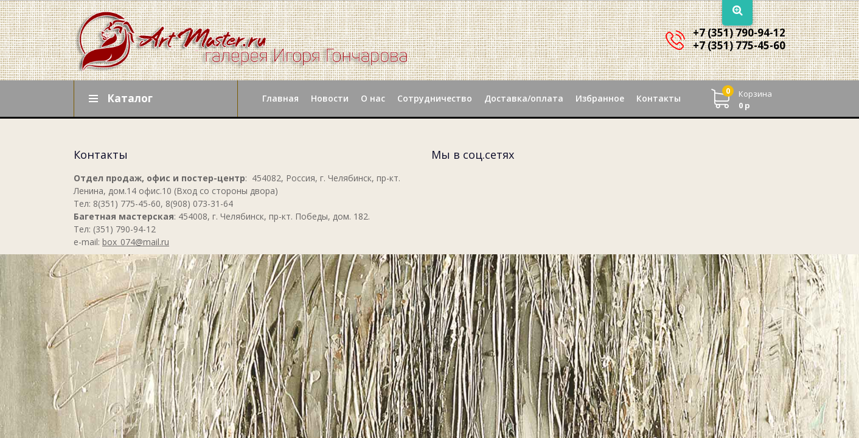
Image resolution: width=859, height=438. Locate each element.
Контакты (658, 98)
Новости (330, 98)
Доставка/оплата (523, 98)
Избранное (600, 98)
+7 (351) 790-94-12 (739, 33)
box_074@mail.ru (135, 242)
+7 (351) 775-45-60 (739, 45)
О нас (373, 98)
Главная (280, 98)
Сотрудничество (434, 98)
